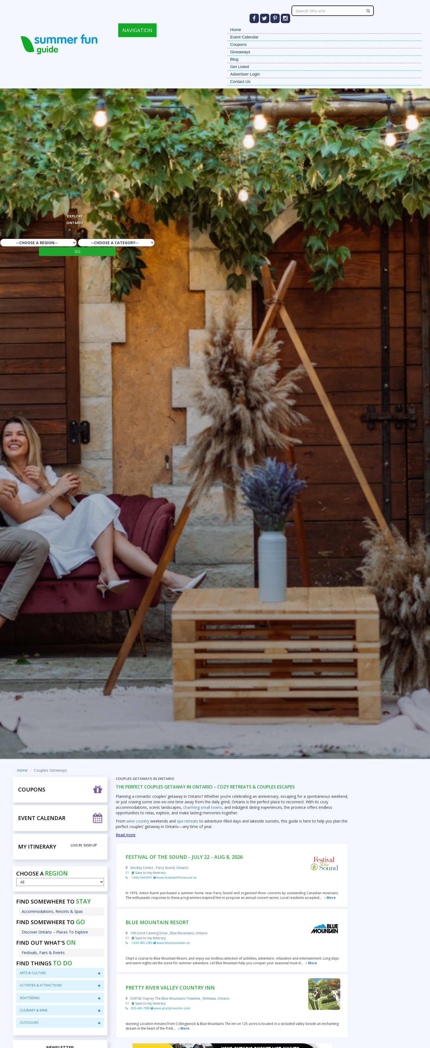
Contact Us (240, 81)
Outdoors (60, 1022)
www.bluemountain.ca (171, 943)
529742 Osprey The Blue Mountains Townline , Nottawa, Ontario (180, 998)
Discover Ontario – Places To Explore (55, 932)
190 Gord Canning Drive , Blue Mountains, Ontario (169, 933)
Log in (76, 845)
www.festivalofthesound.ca (174, 877)
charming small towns (202, 807)
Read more (125, 834)
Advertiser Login (245, 74)
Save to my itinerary (149, 872)
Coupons (238, 44)
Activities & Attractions (60, 985)
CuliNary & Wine (60, 1010)
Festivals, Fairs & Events (43, 952)
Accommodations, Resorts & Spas (52, 911)
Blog (234, 59)
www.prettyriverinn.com (170, 1008)
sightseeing (60, 998)
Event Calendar (244, 37)
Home (235, 29)
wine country (137, 821)
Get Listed (239, 66)
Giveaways (240, 51)
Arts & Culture (60, 973)
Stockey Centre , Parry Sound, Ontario (159, 867)
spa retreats (187, 821)
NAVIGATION (137, 30)
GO (77, 251)
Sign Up (90, 845)
